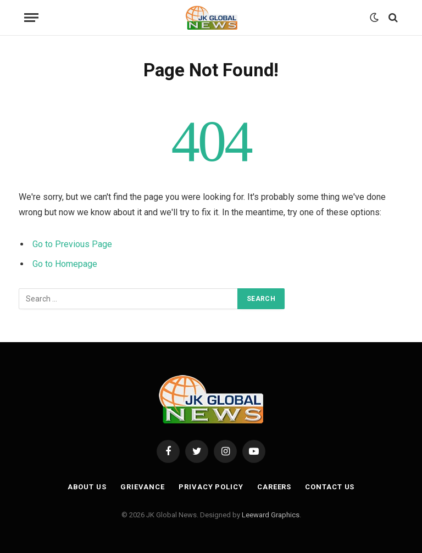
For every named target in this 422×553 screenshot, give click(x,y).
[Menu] (31, 17)
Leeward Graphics (270, 515)
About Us (87, 487)
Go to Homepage (64, 264)
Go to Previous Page (72, 244)
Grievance (142, 487)
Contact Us (329, 487)
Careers (274, 487)
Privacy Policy (211, 487)
